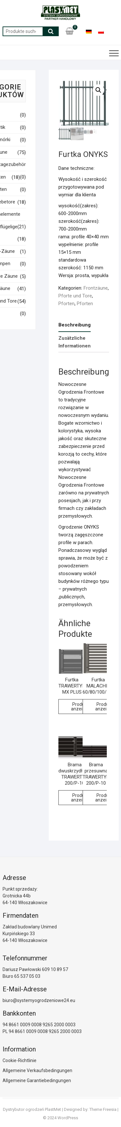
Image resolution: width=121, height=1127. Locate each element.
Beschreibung (74, 325)
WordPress (67, 1117)
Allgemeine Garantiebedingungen (37, 1080)
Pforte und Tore (75, 296)
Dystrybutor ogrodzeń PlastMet (32, 1109)
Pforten (66, 303)
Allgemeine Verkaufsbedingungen (37, 1070)
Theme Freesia (102, 1109)
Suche (51, 31)
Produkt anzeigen (80, 706)
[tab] (74, 325)
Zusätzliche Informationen (74, 342)
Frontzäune (96, 288)
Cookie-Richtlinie (19, 1060)
